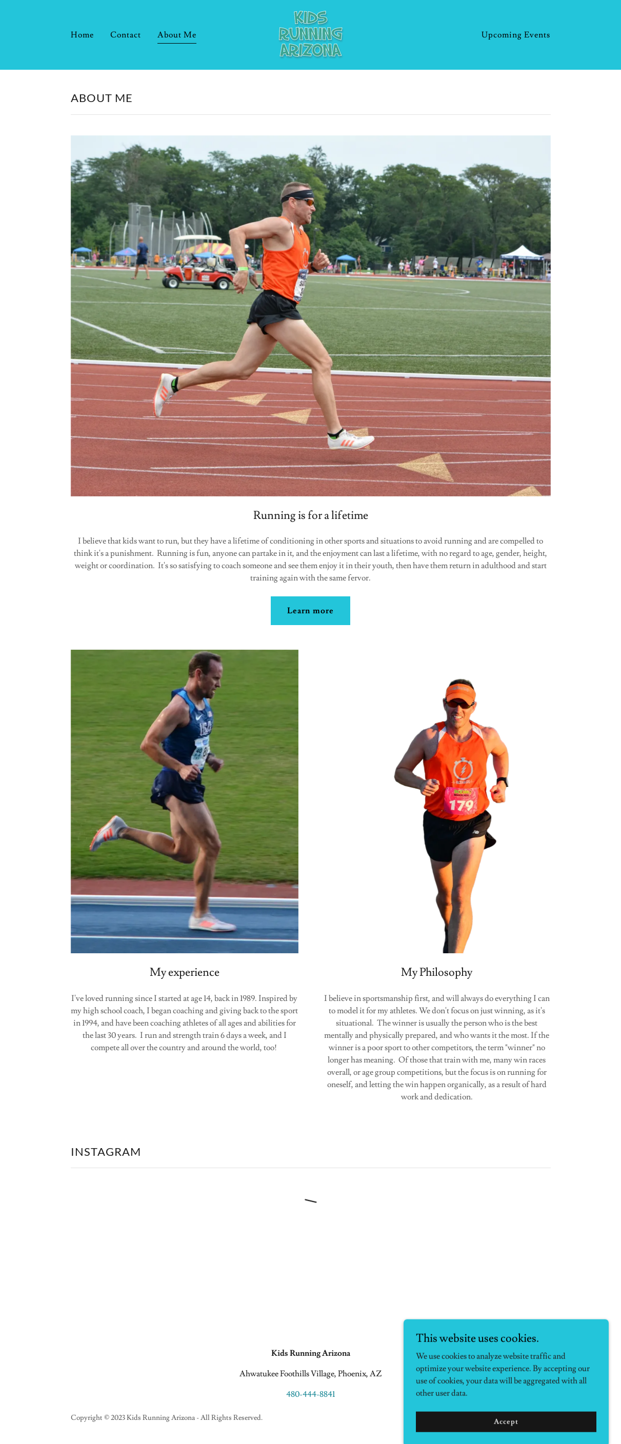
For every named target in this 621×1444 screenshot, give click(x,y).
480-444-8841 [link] (310, 1394)
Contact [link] (125, 35)
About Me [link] (176, 35)
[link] (310, 33)
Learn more (310, 611)
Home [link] (82, 35)
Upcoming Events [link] (516, 35)
